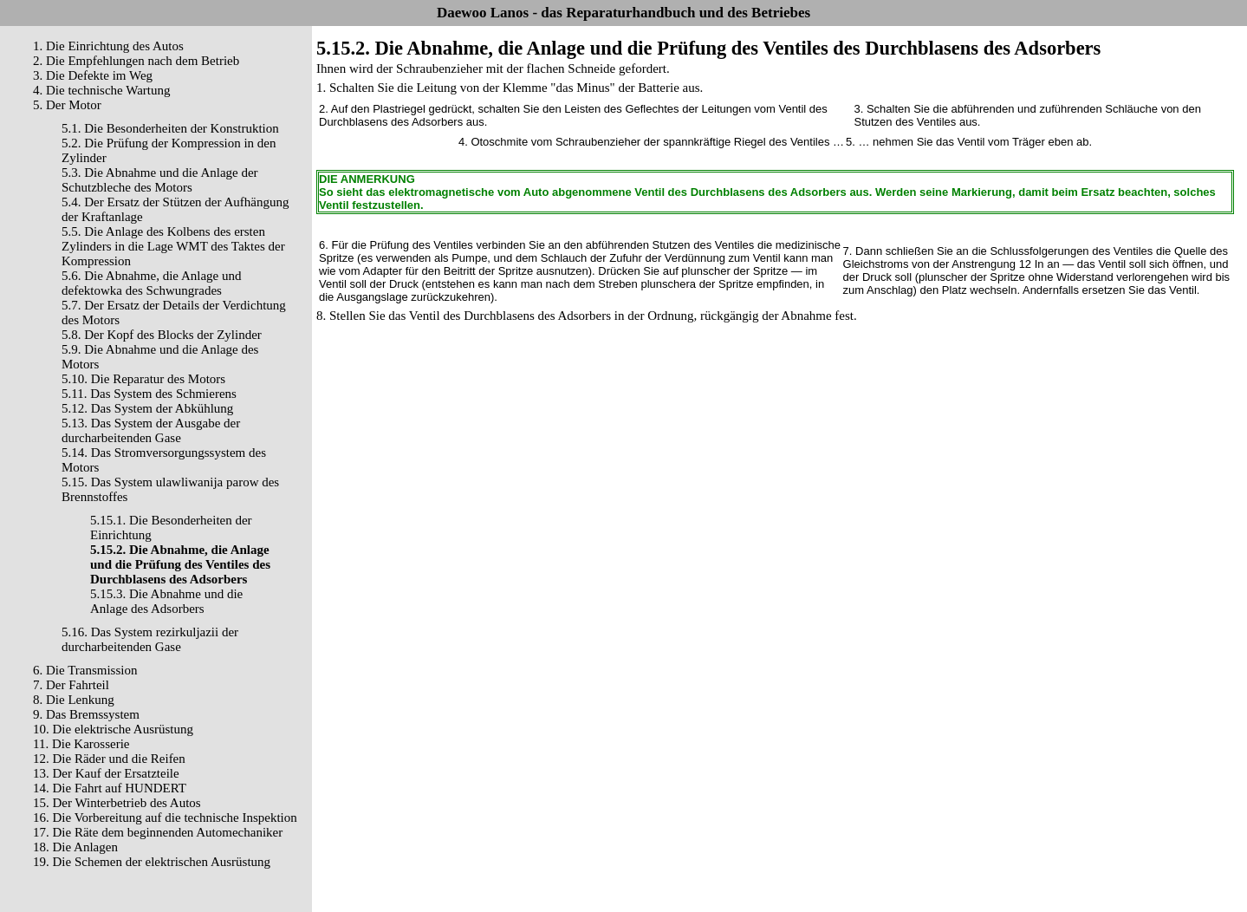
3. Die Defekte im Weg (93, 75)
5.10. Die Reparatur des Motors (143, 379)
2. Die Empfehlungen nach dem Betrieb (136, 61)
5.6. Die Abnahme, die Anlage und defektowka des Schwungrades (151, 283)
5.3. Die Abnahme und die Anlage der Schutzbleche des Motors (160, 180)
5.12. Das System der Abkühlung (147, 408)
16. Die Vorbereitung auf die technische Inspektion (165, 817)
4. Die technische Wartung (101, 90)
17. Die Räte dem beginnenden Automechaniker (158, 832)
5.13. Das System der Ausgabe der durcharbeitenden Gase (151, 430)
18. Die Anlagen (75, 847)
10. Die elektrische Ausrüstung (113, 729)
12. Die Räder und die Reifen (109, 758)
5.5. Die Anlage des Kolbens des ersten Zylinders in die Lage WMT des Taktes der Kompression (173, 246)
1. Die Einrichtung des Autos (108, 46)
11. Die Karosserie (81, 744)
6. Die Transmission (85, 670)
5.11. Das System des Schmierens (149, 394)
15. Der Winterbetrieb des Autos (117, 803)
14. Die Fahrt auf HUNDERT (109, 788)
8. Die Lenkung (73, 700)
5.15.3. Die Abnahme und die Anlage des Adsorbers (166, 601)
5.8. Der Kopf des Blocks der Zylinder (162, 335)
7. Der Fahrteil (71, 685)
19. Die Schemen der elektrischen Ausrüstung (151, 862)
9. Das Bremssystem (86, 714)
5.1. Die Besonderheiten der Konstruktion (170, 128)
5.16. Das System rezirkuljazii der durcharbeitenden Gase (150, 639)
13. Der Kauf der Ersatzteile (106, 773)
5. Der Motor (67, 105)
